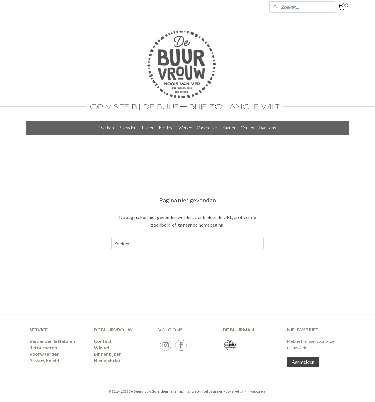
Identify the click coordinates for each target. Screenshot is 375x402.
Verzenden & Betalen (52, 341)
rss (187, 391)
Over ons (267, 128)
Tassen (147, 128)
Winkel (101, 347)
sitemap (177, 391)
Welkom (107, 128)
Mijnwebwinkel (255, 391)
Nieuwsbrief (107, 360)
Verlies (247, 128)
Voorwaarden (44, 354)
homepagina (211, 224)
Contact (103, 341)
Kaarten (229, 128)
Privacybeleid (44, 360)
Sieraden (128, 128)
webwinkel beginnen (207, 391)
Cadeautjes (207, 128)
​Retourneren (43, 347)
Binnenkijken (108, 354)
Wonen (185, 128)
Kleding (166, 128)
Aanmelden (303, 362)
